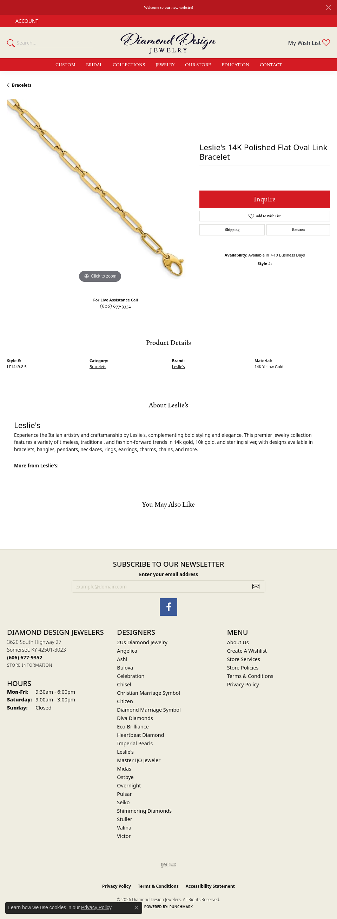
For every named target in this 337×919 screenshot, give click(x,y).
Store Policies (243, 667)
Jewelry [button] (165, 65)
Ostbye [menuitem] (125, 777)
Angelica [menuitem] (127, 650)
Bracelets (22, 85)
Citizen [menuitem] (125, 701)
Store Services (243, 659)
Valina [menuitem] (124, 827)
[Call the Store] (24, 657)
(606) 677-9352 (115, 306)
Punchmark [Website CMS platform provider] (181, 906)
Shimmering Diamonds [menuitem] (144, 810)
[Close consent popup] (136, 908)
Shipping (232, 230)
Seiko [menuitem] (123, 802)
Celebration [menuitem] (130, 676)
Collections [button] (129, 65)
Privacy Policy (243, 684)
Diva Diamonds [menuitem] (135, 718)
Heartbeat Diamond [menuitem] (140, 735)
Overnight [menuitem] (129, 785)
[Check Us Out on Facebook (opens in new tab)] (168, 607)
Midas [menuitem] (124, 768)
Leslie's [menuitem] (125, 751)
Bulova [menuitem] (125, 667)
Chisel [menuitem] (124, 684)
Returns (298, 230)
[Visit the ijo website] (169, 865)
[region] (99, 191)
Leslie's (178, 366)
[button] (26, 21)
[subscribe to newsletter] (256, 587)
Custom (65, 65)
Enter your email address (168, 574)
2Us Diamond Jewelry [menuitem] (142, 642)
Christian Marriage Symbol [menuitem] (148, 693)
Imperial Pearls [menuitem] (135, 743)
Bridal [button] (94, 65)
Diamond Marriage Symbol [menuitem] (148, 709)
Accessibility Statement (210, 886)
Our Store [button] (198, 65)
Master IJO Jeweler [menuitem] (138, 760)
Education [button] (235, 65)
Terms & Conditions (250, 676)
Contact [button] (271, 65)
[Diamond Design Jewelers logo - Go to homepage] (168, 42)
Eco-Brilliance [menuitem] (132, 726)
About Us (238, 642)
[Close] (328, 7)
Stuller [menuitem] (124, 819)
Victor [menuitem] (124, 836)
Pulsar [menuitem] (124, 794)
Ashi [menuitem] (122, 659)
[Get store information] (29, 665)
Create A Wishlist (247, 650)
